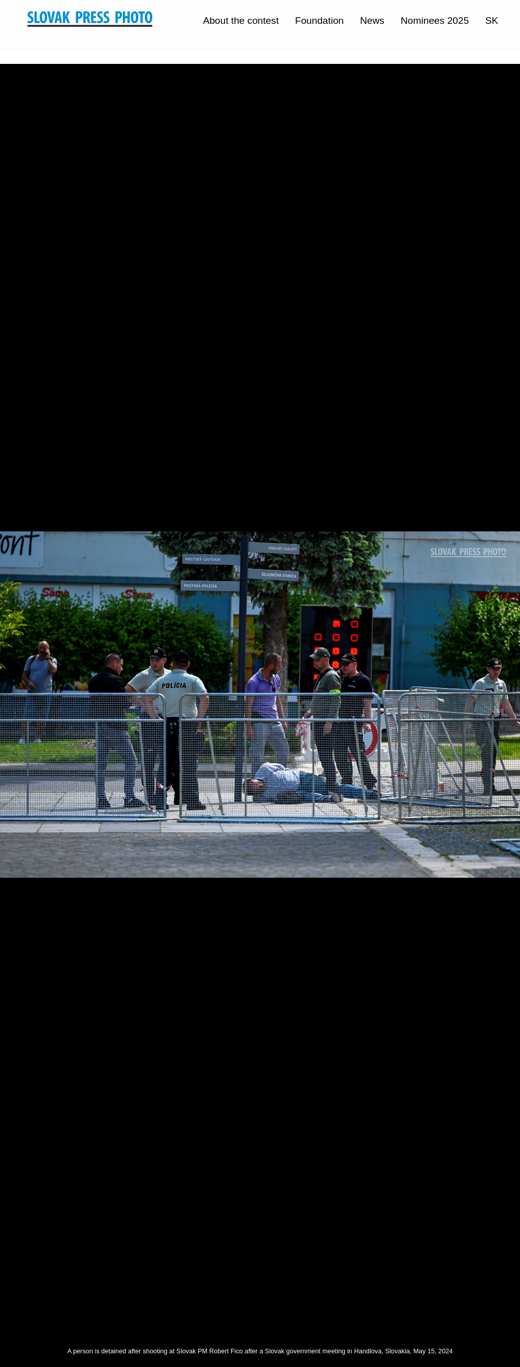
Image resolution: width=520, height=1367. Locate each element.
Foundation (319, 20)
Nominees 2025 (435, 20)
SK (491, 20)
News (372, 20)
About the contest (241, 20)
